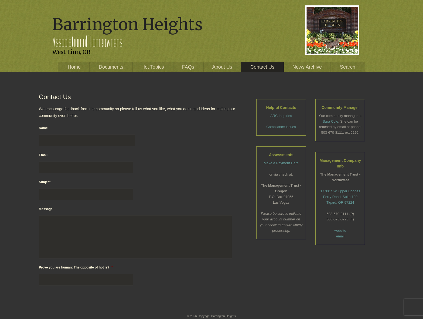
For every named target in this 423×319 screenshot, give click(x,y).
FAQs (188, 67)
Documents (111, 67)
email (340, 236)
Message (46, 209)
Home (74, 67)
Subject (44, 182)
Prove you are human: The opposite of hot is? (76, 267)
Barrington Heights (127, 24)
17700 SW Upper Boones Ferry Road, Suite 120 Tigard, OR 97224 (340, 196)
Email (43, 155)
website (340, 231)
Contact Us (262, 67)
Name (43, 128)
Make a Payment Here (281, 163)
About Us (222, 67)
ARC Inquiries (281, 116)
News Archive (307, 67)
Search (347, 67)
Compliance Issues (281, 127)
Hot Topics (152, 67)
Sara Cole (330, 121)
